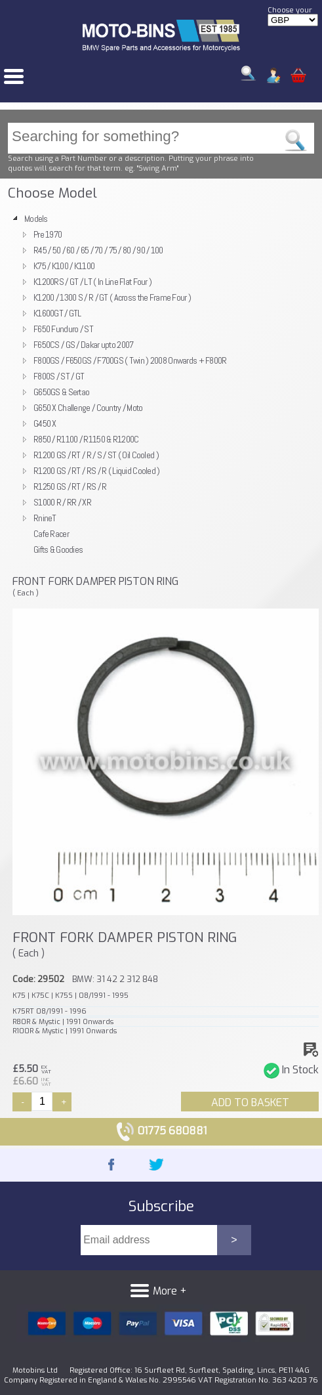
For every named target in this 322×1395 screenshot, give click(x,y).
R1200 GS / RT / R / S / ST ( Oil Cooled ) (96, 455)
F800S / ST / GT (58, 376)
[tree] (161, 384)
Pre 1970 (47, 234)
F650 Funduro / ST (63, 329)
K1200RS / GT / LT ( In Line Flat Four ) (92, 282)
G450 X (44, 423)
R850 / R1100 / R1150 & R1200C (85, 439)
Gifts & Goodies (58, 549)
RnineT (44, 518)
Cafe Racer (51, 534)
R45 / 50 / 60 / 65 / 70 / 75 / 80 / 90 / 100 (98, 250)
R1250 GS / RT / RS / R (69, 486)
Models (36, 219)
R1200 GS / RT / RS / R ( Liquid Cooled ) (96, 471)
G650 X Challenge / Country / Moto (88, 408)
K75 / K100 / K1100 (63, 266)
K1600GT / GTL (57, 313)
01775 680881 (161, 1131)
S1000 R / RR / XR (62, 502)
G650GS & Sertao (61, 392)
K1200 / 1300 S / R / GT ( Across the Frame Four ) (112, 297)
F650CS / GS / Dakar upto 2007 (83, 345)
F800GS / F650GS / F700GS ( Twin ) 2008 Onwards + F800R (130, 360)
